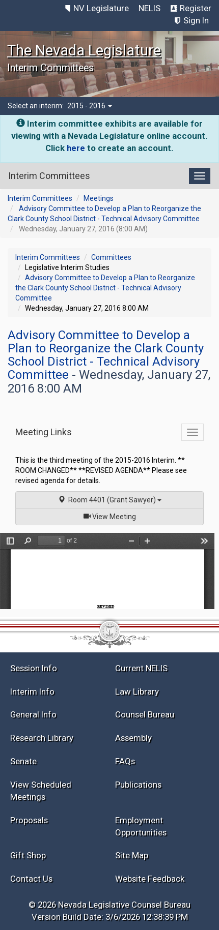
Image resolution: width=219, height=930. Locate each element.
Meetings (99, 198)
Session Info (33, 668)
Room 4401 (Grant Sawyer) (109, 500)
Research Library (41, 738)
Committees (111, 257)
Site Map (131, 855)
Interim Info (32, 691)
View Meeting (113, 516)
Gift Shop (28, 855)
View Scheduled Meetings (40, 790)
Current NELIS (141, 668)
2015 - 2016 (89, 106)
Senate (23, 761)
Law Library (137, 691)
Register (195, 8)
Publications (138, 784)
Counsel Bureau (144, 714)
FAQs (125, 761)
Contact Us (31, 879)
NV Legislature (101, 8)
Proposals (29, 820)
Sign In (196, 20)
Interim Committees (40, 198)
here (76, 148)
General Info (33, 714)
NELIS (149, 8)
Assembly (133, 738)
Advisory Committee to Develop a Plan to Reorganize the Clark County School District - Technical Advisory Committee (105, 288)
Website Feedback (149, 879)
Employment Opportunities (141, 826)
